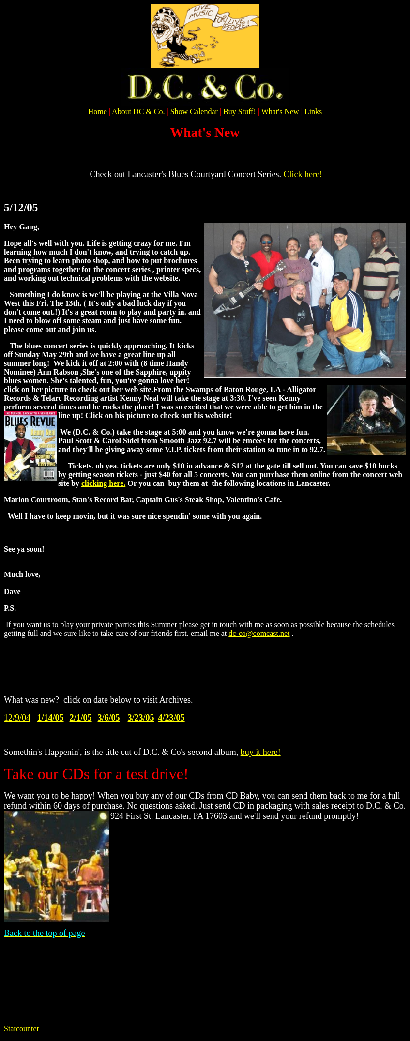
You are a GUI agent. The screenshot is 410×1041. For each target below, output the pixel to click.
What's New (280, 111)
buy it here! (261, 752)
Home (97, 111)
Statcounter (21, 1029)
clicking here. (103, 483)
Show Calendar (193, 111)
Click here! (303, 174)
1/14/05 (50, 718)
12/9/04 (17, 718)
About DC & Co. (138, 111)
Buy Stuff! (239, 111)
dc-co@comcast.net (258, 633)
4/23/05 (171, 718)
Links (313, 111)
